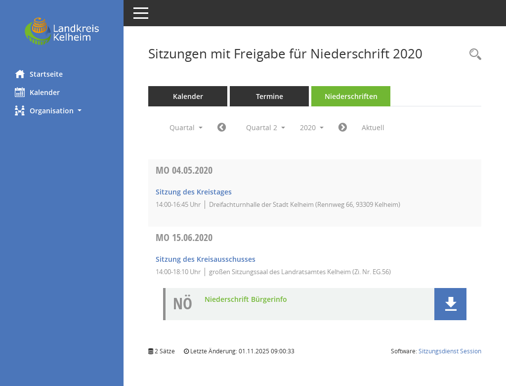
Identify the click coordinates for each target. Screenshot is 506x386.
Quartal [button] (186, 127)
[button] (62, 110)
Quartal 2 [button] (265, 127)
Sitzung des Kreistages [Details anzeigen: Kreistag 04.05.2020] (194, 191)
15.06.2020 (184, 237)
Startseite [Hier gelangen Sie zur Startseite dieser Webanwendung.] (39, 74)
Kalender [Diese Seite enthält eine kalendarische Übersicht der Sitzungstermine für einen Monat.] (37, 92)
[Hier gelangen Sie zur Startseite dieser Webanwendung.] (62, 31)
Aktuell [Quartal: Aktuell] (373, 127)
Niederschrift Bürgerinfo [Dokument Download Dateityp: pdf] (246, 299)
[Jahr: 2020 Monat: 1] (221, 128)
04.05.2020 (184, 170)
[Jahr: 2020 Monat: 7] (342, 128)
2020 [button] (312, 127)
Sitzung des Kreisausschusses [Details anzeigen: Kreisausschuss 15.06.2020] (205, 259)
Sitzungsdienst (450, 351)
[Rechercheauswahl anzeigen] (472, 55)
